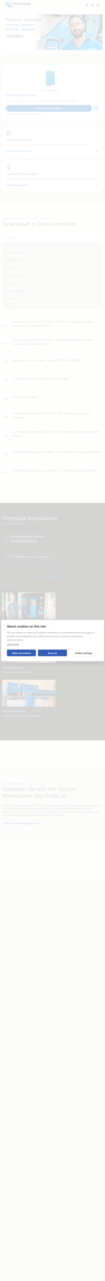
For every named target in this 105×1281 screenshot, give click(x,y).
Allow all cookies (21, 652)
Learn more (13, 644)
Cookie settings (83, 652)
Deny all (52, 652)
